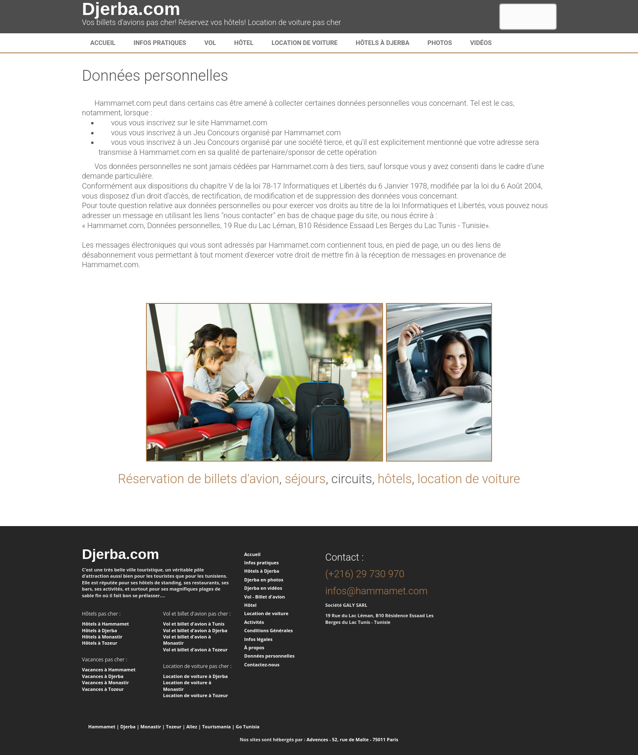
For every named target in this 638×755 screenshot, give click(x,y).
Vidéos (481, 43)
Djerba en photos (263, 579)
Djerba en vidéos (263, 588)
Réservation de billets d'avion (198, 479)
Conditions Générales (268, 630)
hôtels (395, 479)
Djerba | (129, 726)
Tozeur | (175, 726)
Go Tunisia (248, 726)
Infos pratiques (261, 562)
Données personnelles (269, 656)
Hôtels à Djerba (382, 43)
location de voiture (469, 479)
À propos (254, 647)
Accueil (102, 43)
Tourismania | (218, 726)
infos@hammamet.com (376, 591)
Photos (440, 43)
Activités (254, 622)
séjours (305, 479)
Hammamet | (103, 726)
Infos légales (258, 639)
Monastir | (153, 726)
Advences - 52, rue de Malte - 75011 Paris (352, 739)
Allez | (193, 726)
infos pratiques (160, 43)
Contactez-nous (261, 664)
